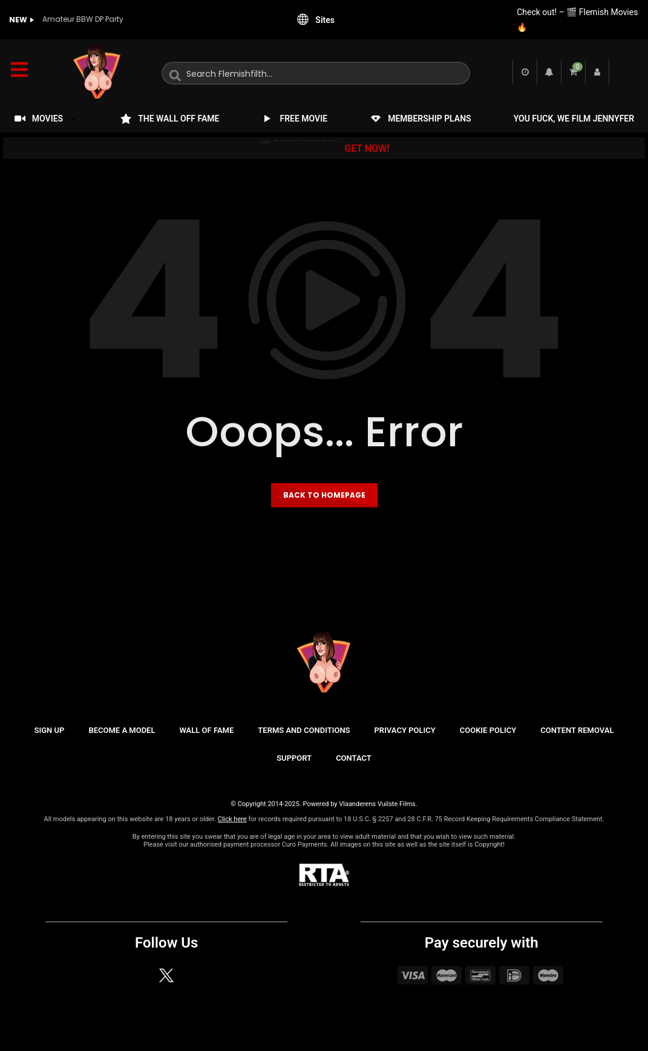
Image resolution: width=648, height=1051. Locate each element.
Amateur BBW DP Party (82, 19)
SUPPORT (294, 758)
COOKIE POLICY (488, 730)
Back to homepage (324, 495)
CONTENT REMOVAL (577, 730)
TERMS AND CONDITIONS (304, 730)
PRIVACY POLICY (405, 730)
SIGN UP (49, 730)
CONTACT (353, 758)
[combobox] (316, 73)
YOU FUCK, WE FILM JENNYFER (574, 118)
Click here (232, 819)
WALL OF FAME (206, 730)
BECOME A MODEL (121, 730)
